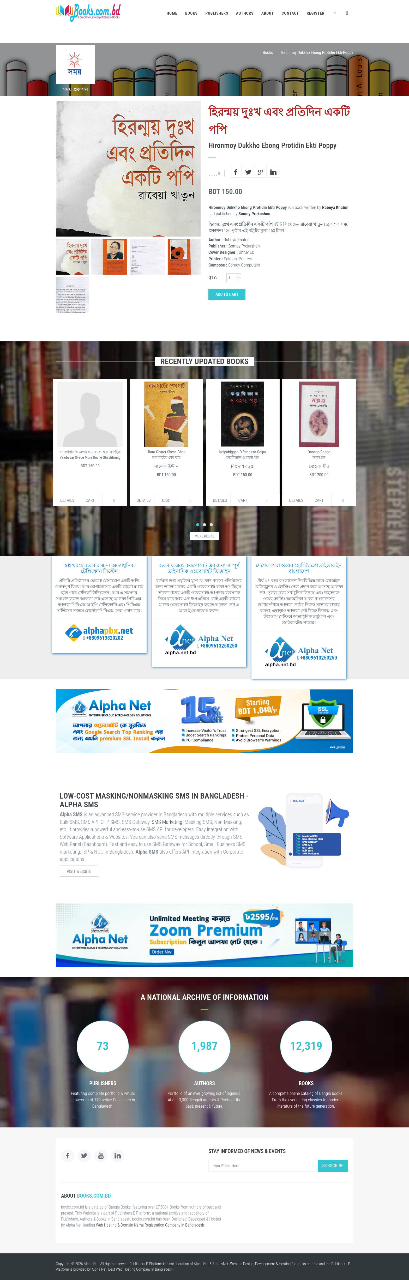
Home (172, 13)
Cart (90, 500)
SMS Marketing (167, 822)
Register (315, 13)
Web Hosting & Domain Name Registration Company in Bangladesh (150, 1225)
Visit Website (79, 871)
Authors (245, 13)
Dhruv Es (246, 252)
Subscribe (333, 1165)
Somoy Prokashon (254, 213)
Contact (290, 13)
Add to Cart (226, 294)
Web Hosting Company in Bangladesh (144, 1269)
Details (67, 500)
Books (191, 13)
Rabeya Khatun (335, 207)
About (267, 13)
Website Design (242, 1263)
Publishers (217, 13)
